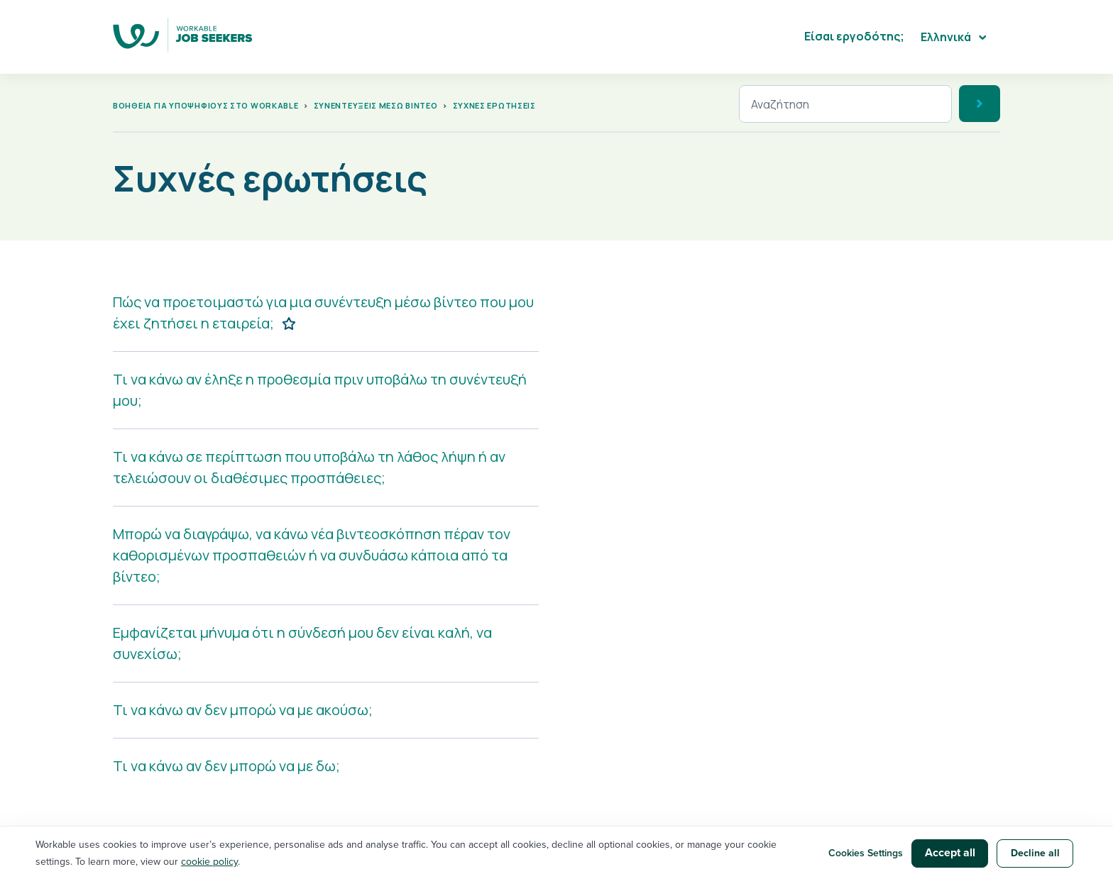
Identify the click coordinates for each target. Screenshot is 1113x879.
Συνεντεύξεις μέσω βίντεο (376, 105)
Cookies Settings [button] (865, 853)
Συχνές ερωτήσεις (494, 105)
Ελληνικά (947, 37)
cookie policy (209, 862)
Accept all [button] (950, 853)
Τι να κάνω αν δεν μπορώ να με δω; (226, 765)
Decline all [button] (1035, 853)
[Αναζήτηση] (845, 104)
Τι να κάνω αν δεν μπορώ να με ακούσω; (243, 709)
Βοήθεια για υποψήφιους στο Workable (206, 105)
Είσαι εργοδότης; (854, 36)
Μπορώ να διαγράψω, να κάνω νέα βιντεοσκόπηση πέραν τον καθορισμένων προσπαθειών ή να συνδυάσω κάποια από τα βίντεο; (311, 555)
